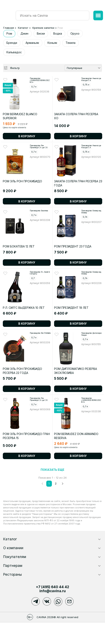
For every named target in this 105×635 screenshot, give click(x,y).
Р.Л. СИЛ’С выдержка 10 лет (24, 307)
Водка (57, 33)
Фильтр (15, 68)
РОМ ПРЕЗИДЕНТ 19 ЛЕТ (71, 307)
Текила (70, 42)
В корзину (26, 136)
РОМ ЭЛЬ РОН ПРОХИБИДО (22, 181)
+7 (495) (52, 587)
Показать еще (52, 469)
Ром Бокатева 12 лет (19, 246)
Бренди (11, 42)
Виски (41, 33)
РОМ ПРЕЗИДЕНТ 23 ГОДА (72, 246)
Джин (24, 33)
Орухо (74, 33)
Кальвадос (14, 52)
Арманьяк (32, 42)
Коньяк (52, 42)
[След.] (62, 483)
